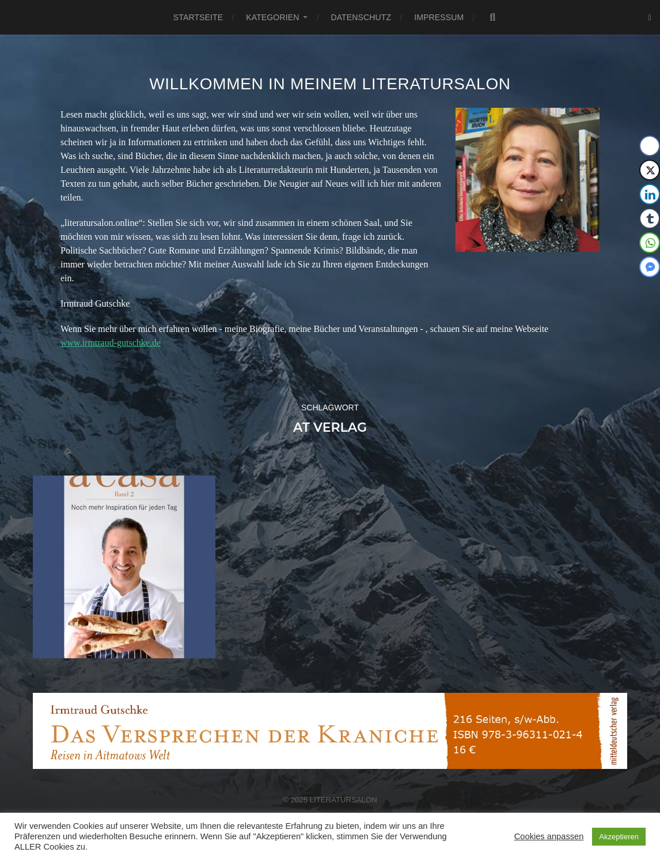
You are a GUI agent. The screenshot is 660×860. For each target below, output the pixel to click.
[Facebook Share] (649, 145)
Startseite (198, 17)
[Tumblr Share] (649, 218)
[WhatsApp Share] (649, 242)
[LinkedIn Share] (649, 194)
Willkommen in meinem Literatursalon (330, 84)
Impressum (439, 17)
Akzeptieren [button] (619, 836)
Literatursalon (343, 799)
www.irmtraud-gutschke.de (110, 343)
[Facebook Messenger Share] (649, 267)
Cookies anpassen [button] (549, 836)
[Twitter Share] (649, 170)
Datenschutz (361, 17)
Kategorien (272, 17)
